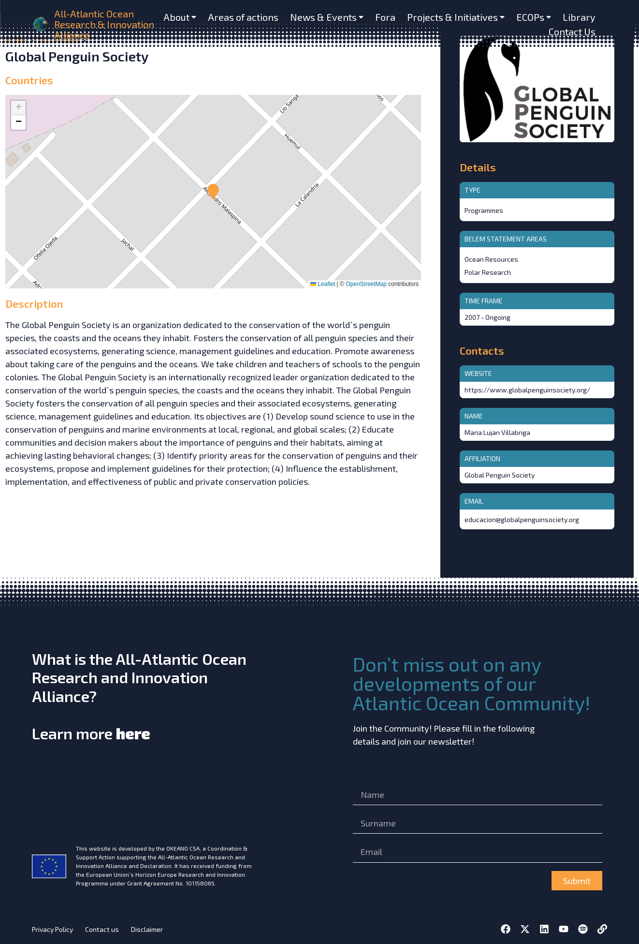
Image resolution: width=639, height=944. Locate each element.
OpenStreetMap (366, 284)
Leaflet (322, 284)
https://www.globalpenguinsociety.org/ (527, 390)
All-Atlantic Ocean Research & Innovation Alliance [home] (104, 24)
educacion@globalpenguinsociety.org (522, 519)
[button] (213, 191)
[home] (41, 24)
